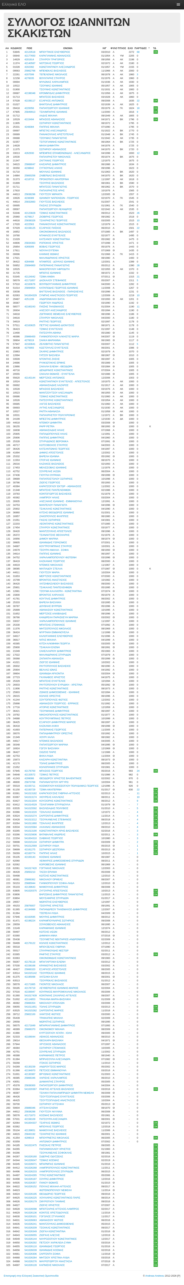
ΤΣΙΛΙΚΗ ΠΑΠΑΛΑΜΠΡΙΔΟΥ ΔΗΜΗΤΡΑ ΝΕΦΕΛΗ (66, 1092)
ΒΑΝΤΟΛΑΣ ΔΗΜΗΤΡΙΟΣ (53, 104)
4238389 (29, 198)
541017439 (30, 995)
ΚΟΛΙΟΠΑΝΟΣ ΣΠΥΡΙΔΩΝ (54, 767)
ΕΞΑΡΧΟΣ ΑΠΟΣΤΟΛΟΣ (53, 969)
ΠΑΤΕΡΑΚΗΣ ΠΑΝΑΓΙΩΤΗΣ (54, 265)
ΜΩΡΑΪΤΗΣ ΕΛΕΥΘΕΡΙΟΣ (53, 901)
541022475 (30, 1145)
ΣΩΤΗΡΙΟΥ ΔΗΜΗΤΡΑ (51, 842)
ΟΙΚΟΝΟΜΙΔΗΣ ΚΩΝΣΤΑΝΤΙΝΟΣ (57, 958)
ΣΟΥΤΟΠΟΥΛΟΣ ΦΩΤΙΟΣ (53, 699)
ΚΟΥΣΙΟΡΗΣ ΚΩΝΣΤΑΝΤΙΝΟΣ (56, 800)
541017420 (30, 868)
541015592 (30, 808)
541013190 (30, 830)
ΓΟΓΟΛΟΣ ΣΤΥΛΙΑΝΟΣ (52, 1216)
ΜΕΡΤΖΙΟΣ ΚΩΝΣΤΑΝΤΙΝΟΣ (55, 576)
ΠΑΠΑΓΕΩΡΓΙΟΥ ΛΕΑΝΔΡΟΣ (55, 209)
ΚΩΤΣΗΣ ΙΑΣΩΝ (48, 931)
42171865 (29, 984)
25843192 (29, 1134)
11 (138, 306)
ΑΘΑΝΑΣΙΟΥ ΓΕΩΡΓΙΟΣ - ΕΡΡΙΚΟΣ (59, 703)
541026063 (30, 1220)
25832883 (29, 201)
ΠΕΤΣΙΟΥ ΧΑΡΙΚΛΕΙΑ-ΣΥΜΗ (55, 1242)
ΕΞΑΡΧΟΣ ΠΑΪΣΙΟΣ (50, 228)
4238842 (29, 168)
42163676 (29, 284)
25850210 (29, 872)
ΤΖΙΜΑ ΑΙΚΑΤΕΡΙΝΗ (50, 789)
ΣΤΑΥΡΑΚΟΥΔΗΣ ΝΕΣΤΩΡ (53, 950)
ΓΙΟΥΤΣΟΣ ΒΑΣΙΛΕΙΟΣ (52, 201)
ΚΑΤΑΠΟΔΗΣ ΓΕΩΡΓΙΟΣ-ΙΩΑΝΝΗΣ (58, 287)
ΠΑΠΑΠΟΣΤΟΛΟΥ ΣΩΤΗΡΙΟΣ (56, 478)
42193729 (29, 789)
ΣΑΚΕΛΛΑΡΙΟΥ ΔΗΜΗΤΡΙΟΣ (55, 651)
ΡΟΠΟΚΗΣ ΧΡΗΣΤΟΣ (51, 242)
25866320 (29, 969)
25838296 (29, 194)
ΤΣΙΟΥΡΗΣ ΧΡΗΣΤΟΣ (51, 905)
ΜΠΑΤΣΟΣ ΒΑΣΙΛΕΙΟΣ (51, 96)
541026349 (30, 1231)
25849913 (29, 111)
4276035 (29, 78)
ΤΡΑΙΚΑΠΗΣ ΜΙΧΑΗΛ (51, 1018)
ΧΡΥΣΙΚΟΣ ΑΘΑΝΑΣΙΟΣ (52, 1044)
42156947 (29, 991)
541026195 (30, 1194)
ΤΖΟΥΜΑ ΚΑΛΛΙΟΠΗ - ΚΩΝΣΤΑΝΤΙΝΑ (60, 591)
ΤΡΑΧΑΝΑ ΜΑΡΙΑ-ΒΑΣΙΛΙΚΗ (55, 999)
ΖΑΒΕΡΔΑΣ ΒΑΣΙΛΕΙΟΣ (52, 175)
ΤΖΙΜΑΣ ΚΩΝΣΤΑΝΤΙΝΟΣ (53, 213)
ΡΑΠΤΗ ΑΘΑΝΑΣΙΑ (49, 411)
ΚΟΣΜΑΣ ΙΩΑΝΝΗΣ (50, 857)
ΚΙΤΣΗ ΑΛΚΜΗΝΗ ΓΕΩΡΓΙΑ (54, 643)
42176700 (29, 770)
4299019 (29, 1137)
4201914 (29, 59)
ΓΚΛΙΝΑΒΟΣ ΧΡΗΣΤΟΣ (52, 677)
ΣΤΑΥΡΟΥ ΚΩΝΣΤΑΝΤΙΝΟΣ (54, 527)
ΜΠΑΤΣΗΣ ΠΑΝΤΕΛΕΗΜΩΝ (54, 490)
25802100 (29, 1014)
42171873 (29, 1115)
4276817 (29, 216)
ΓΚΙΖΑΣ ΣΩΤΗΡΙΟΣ (50, 520)
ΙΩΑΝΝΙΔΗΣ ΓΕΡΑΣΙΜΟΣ (53, 542)
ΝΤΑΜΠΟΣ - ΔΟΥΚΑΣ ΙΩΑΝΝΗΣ (57, 261)
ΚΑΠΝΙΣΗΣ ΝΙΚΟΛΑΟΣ (52, 1265)
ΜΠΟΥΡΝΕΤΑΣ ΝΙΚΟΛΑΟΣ (54, 1137)
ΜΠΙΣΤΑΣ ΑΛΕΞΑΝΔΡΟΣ (53, 130)
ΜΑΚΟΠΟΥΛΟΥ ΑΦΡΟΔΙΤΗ (54, 269)
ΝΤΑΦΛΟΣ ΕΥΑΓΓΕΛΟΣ (52, 235)
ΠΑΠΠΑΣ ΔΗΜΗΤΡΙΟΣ (51, 437)
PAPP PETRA (46, 426)
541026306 (30, 1253)
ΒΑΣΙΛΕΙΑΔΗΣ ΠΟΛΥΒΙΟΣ (53, 808)
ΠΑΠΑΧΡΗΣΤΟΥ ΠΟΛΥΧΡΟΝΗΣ (57, 415)
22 (138, 100)
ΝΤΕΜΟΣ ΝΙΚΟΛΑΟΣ (51, 564)
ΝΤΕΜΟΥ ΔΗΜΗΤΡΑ (50, 422)
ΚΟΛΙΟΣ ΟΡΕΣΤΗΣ (50, 696)
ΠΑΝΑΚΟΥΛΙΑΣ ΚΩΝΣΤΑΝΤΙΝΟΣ (57, 224)
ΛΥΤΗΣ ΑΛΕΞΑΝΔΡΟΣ (51, 407)
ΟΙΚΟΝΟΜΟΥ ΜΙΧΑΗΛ (51, 1029)
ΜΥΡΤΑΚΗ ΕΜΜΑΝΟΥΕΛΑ (54, 632)
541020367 (30, 1089)
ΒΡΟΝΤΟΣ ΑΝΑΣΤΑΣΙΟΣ (53, 579)
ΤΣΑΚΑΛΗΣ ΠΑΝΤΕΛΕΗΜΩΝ (55, 587)
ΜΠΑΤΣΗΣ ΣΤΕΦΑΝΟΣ (52, 624)
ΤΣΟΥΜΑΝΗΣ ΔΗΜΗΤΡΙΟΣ (54, 711)
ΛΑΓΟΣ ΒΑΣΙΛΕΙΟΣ (50, 403)
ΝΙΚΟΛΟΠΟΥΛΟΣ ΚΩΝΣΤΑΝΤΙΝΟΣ (58, 714)
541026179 (30, 1201)
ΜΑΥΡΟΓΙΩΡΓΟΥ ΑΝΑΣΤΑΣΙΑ (55, 1261)
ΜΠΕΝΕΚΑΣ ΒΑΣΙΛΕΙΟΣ (52, 70)
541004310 (30, 838)
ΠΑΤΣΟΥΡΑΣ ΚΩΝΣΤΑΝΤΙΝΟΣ (56, 400)
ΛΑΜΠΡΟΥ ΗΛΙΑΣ (49, 497)
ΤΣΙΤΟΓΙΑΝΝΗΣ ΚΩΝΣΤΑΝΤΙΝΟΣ (57, 141)
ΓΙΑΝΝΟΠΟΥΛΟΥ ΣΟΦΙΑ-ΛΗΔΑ (56, 883)
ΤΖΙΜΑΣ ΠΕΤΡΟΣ (49, 774)
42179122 (29, 943)
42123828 (29, 213)
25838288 (29, 1111)
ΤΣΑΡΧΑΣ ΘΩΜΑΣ (49, 1122)
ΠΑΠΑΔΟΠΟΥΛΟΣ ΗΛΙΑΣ (53, 433)
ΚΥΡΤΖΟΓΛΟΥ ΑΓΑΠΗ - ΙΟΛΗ (55, 1033)
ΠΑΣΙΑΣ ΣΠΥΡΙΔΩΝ (50, 205)
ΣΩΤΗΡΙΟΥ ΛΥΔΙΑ (49, 845)
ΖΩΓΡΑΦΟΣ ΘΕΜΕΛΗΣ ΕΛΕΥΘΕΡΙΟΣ (60, 314)
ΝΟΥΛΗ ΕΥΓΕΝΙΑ (49, 250)
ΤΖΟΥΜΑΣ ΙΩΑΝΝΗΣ (51, 85)
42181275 (29, 849)
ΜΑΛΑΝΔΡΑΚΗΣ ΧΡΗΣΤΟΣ (54, 257)
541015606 (30, 834)
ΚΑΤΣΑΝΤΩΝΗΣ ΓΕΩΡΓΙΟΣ (54, 448)
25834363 (29, 242)
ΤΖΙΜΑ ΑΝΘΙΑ (47, 276)
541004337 (30, 1122)
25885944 (29, 883)
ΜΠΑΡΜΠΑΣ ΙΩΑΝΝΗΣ (52, 1164)
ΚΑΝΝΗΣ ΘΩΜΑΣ (49, 254)
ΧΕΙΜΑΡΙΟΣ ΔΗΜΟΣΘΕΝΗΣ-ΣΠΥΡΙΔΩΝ (61, 860)
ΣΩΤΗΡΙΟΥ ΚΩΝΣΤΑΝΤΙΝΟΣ (55, 123)
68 (138, 52)
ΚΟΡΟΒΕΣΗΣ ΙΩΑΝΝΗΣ (52, 864)
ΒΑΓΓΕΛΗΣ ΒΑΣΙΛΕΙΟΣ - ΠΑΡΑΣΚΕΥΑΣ (61, 291)
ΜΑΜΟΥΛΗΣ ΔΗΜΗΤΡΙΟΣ (53, 886)
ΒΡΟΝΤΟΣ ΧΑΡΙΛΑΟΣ (51, 594)
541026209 (30, 1227)
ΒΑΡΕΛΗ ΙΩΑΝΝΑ (49, 456)
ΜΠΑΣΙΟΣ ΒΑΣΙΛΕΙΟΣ (51, 389)
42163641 (29, 344)
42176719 (29, 988)
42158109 (29, 1119)
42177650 (29, 55)
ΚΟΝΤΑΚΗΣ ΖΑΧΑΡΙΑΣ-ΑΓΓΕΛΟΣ (58, 995)
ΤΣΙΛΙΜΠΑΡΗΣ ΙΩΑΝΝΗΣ (53, 111)
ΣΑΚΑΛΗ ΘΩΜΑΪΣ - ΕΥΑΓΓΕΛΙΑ (56, 374)
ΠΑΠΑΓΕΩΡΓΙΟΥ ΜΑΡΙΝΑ (53, 744)
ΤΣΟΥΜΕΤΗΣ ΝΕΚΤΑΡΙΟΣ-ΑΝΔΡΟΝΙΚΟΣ (62, 939)
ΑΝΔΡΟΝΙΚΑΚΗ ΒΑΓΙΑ (51, 299)
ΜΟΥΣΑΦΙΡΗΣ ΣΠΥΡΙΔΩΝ (53, 898)
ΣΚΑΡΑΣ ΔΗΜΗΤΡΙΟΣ (51, 351)
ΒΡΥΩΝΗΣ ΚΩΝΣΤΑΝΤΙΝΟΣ (54, 1074)
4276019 (29, 340)
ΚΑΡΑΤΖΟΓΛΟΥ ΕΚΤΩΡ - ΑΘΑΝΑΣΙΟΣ (60, 486)
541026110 (30, 1246)
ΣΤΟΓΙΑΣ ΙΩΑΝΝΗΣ (50, 460)
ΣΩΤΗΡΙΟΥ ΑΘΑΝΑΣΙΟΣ (52, 149)
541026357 (30, 1182)
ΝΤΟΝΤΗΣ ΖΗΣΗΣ (49, 359)
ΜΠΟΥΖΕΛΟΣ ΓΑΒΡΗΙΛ (52, 946)
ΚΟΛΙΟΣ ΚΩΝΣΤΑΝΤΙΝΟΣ (53, 943)
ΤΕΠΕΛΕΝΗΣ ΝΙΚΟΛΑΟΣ (53, 74)
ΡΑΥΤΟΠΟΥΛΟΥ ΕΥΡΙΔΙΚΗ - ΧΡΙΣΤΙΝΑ (60, 684)
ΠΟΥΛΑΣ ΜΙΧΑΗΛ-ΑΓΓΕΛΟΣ (55, 1186)
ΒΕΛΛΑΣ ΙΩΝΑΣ (48, 669)
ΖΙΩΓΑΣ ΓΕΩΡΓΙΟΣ (49, 482)
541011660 (30, 823)
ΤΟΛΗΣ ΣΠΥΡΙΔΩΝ (50, 1006)
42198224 (29, 920)
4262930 (29, 153)
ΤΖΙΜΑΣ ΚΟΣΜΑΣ (49, 1160)
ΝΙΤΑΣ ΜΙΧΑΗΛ (47, 639)
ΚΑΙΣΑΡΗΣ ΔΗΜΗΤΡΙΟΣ (52, 164)
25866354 (29, 1003)
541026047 (30, 1160)
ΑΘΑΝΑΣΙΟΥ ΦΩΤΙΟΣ (51, 1220)
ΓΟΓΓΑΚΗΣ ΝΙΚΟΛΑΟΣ (52, 868)
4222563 (29, 224)
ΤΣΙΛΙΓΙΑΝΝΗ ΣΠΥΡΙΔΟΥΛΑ (54, 804)
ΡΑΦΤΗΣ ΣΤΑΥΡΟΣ (50, 954)
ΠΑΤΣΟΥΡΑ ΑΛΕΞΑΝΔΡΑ (53, 1119)
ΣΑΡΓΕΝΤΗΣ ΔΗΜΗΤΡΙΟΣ (54, 815)
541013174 (30, 797)
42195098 (29, 976)
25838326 (29, 220)
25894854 (29, 287)
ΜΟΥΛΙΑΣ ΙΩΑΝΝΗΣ (50, 171)
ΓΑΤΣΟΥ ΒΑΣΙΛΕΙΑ (49, 355)
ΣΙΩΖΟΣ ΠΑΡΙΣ (47, 752)
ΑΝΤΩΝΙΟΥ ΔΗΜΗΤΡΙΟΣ (53, 1141)
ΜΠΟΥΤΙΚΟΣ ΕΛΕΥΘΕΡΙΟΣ (54, 52)
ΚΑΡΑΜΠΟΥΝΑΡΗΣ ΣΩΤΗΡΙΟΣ (56, 920)
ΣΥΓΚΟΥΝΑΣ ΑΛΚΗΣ (50, 168)
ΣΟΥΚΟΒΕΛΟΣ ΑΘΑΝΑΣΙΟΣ (54, 924)
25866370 (29, 1029)
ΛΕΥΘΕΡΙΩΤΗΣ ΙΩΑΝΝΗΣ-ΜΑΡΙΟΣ (58, 988)
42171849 (29, 1025)
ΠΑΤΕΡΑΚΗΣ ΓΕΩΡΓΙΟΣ (52, 729)
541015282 (30, 1010)
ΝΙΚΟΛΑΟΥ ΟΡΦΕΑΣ (51, 879)
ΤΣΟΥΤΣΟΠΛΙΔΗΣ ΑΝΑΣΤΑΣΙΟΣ (57, 1100)
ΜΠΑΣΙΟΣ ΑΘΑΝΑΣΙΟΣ (52, 119)
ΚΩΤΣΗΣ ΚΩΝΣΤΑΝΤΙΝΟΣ (53, 875)
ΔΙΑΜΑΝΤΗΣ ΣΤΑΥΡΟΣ (52, 1081)
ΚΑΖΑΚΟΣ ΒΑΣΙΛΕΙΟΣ (51, 463)
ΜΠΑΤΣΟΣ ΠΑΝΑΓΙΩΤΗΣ (53, 186)
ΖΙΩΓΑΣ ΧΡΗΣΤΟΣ (49, 1205)
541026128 (30, 1265)
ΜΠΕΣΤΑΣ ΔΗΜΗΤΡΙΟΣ (52, 418)
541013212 (30, 819)
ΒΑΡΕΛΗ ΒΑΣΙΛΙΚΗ (50, 602)
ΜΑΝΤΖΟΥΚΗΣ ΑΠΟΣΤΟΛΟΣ (55, 531)
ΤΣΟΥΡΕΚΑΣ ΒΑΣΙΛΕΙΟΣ (53, 980)
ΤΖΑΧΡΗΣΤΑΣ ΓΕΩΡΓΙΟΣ (53, 220)
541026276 (30, 1261)
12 (138, 153)
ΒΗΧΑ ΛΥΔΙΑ (46, 755)
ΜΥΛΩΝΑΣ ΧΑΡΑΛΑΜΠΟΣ (54, 81)
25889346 (29, 1107)
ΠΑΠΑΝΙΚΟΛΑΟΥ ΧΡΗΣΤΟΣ (55, 1149)
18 (138, 108)
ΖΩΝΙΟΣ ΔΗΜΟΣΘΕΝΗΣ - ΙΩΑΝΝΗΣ (59, 692)
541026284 (30, 1257)
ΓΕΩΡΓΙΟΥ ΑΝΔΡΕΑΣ (51, 302)
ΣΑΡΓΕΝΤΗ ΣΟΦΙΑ (49, 1253)
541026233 (30, 1171)
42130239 (29, 1066)
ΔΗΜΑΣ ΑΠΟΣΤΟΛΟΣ (51, 452)
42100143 (29, 857)
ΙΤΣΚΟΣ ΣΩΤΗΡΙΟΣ (50, 1062)
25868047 (29, 164)
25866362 (29, 879)
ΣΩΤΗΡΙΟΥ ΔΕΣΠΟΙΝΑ (52, 849)
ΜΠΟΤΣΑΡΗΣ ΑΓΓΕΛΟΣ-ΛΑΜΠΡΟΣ (59, 1208)
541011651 (30, 1006)
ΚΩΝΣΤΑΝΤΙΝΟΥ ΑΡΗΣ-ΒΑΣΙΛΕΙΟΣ (59, 830)
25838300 (29, 1085)
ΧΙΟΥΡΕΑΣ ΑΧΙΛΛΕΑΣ (51, 797)
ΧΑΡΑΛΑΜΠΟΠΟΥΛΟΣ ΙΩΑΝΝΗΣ (57, 621)
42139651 (29, 1130)
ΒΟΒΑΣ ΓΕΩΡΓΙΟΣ (49, 246)
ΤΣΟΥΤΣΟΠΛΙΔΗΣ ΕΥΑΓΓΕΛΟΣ (56, 1096)
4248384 (29, 126)
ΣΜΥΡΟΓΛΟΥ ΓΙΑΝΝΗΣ (52, 1201)
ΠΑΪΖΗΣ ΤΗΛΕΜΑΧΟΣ (51, 306)
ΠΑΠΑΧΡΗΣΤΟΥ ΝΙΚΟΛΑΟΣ (55, 156)
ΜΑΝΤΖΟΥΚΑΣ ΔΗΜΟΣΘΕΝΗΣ (56, 1223)
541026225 (30, 1197)
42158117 (29, 100)
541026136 (30, 1212)
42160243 (29, 306)
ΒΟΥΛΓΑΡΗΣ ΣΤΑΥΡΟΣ (52, 78)
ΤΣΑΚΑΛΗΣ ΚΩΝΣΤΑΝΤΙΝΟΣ (55, 508)
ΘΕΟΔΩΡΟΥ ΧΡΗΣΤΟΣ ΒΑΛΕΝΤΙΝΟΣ (60, 778)
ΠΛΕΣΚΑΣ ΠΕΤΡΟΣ (50, 1145)
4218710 (29, 179)
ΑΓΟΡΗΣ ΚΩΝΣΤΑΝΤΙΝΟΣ (54, 707)
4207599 (29, 74)
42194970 (29, 1070)
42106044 (29, 1036)
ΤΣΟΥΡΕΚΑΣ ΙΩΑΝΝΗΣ (52, 973)
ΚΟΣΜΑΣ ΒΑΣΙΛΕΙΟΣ (51, 1115)
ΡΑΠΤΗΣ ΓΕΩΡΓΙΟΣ (50, 321)
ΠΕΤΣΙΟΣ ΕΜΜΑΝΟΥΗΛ (52, 1070)
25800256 (29, 175)
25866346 (29, 1077)
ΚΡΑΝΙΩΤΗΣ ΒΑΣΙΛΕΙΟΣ (53, 965)
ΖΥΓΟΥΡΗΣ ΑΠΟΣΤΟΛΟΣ (53, 890)
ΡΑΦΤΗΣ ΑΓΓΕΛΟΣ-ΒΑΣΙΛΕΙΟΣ (56, 1089)
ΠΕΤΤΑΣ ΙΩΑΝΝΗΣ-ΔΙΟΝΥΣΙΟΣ (56, 325)
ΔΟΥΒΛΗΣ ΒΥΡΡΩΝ (50, 606)
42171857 (29, 280)
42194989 (29, 909)
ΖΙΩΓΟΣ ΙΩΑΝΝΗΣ (49, 662)
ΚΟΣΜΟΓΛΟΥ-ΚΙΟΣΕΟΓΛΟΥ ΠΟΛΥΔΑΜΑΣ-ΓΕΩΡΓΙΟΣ (69, 785)
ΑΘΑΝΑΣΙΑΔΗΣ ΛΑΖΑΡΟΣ (53, 385)
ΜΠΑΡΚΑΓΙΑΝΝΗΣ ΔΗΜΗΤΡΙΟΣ (57, 1025)
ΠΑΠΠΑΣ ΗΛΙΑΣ (48, 853)
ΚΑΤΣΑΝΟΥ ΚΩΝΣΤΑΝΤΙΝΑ (54, 239)
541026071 (30, 1164)
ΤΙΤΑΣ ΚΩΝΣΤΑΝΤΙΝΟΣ (52, 1175)
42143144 (29, 377)
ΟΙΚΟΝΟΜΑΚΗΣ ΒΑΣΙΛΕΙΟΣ (55, 231)
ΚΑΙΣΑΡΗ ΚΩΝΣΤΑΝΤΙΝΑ (53, 759)
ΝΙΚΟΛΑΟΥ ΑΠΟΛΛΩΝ (51, 1003)
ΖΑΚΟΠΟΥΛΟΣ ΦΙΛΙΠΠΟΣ (53, 516)
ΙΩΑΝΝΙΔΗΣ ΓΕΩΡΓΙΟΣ (52, 1246)
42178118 (29, 961)
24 (138, 770)
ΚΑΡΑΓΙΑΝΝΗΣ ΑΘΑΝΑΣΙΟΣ (55, 55)
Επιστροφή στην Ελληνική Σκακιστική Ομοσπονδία (31, 1275)
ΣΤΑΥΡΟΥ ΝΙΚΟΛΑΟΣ (51, 317)
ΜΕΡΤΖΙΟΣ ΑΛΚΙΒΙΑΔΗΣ (53, 613)
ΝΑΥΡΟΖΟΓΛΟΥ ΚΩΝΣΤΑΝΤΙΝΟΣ (58, 1238)
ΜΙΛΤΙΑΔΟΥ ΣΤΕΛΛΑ (50, 568)
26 (138, 213)
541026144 (30, 1238)
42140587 (29, 63)
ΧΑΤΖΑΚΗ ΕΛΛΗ (48, 976)
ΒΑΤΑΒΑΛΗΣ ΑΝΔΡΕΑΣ (52, 834)
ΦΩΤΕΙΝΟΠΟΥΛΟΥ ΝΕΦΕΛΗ (55, 1190)
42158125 (29, 228)
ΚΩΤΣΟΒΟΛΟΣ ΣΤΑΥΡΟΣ (53, 445)
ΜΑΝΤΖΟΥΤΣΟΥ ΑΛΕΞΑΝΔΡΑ (56, 392)
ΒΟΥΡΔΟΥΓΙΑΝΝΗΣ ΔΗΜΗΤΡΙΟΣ (57, 284)
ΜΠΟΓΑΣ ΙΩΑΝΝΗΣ (50, 272)
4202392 (29, 67)
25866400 (29, 336)
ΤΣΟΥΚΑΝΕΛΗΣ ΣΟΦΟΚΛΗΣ (55, 1152)
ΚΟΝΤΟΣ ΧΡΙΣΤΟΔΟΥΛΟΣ (54, 1212)
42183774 (29, 853)
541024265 (30, 1175)
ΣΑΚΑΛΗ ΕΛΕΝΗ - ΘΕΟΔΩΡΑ (55, 366)
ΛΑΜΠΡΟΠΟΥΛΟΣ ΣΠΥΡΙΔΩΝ (56, 1171)
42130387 (29, 1074)
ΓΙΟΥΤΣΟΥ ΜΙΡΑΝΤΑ (50, 194)
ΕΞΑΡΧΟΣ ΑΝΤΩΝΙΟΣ (51, 100)
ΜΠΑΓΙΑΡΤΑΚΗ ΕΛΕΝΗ (52, 961)
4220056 (29, 108)
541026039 (30, 1250)
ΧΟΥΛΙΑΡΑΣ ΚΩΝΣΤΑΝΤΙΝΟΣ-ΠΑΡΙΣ (59, 1197)
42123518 (29, 52)
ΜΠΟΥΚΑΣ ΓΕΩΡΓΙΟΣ (51, 1126)
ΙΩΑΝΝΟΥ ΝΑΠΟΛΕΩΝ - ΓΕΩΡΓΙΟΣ (59, 198)
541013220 (30, 812)
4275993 (29, 347)
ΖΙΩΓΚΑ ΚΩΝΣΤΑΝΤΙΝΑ (52, 1231)
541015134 (30, 842)
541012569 (30, 845)
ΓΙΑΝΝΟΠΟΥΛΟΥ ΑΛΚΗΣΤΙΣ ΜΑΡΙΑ (59, 336)
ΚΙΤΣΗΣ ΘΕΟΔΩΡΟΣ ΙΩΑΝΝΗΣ (56, 512)
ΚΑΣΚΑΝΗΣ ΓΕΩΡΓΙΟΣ (52, 561)
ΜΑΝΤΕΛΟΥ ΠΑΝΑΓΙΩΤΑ (53, 505)
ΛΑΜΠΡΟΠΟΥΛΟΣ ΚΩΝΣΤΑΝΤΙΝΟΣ (59, 1167)
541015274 (30, 815)
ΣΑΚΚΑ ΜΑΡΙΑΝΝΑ (50, 340)
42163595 (29, 916)
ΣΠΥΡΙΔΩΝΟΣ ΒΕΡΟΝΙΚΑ (53, 441)
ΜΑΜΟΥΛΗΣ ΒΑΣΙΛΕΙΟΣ (53, 1130)
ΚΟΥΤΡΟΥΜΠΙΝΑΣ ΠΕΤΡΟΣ (55, 718)
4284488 (29, 261)
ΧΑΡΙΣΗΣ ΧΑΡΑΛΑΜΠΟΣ (53, 1077)
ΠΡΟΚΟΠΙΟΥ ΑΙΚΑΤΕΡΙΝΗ (54, 179)
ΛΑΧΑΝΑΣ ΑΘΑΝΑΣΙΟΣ (52, 827)
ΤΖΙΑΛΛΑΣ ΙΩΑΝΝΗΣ (51, 812)
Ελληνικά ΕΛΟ (14, 4)
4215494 (29, 119)
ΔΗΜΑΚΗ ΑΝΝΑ (48, 935)
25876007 (29, 905)
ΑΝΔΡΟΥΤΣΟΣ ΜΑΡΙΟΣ (52, 1066)
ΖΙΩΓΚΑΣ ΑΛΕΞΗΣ (49, 1235)
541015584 (30, 827)
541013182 (30, 793)
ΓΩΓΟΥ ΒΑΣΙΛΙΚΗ (49, 748)
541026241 (30, 1223)
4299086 (29, 778)
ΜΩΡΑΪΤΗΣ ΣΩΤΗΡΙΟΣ (52, 1021)
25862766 (29, 70)
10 (138, 220)
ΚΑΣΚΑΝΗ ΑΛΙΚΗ (49, 725)
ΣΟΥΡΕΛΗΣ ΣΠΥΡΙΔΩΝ (52, 1051)
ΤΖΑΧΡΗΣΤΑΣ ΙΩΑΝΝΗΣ (53, 1134)
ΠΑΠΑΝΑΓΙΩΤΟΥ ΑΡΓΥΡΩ (53, 782)
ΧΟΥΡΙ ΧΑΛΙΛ (47, 737)
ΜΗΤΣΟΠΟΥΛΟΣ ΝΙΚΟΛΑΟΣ (55, 628)
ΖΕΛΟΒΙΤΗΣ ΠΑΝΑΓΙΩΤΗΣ (54, 344)
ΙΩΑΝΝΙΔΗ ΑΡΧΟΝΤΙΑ (51, 673)
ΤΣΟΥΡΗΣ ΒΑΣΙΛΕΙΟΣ (51, 183)
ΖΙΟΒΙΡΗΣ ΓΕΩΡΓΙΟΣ (51, 216)
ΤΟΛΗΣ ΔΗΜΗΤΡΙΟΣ (50, 763)
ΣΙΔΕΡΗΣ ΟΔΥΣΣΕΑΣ (51, 1156)
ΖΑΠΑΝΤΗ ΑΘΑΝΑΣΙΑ (51, 658)
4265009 (29, 246)
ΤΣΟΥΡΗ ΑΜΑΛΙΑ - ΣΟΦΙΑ (54, 550)
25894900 (29, 265)
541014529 (30, 804)
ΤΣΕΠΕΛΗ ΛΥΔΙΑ (48, 913)
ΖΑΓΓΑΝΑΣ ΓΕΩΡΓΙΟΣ (51, 160)
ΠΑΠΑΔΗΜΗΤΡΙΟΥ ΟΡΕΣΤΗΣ (56, 733)
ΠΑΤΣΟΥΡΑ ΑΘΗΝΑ (50, 332)
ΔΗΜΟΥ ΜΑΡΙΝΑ (48, 538)
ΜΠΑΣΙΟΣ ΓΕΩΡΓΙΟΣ (51, 770)
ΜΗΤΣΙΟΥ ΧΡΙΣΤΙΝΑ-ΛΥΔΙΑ (54, 1257)
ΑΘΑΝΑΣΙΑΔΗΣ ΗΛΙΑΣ (51, 430)
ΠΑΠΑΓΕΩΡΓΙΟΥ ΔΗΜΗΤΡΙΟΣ (56, 1085)
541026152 (30, 1186)
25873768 (29, 782)
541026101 (30, 1216)
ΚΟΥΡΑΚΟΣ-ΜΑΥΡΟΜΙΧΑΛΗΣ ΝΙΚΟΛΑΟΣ (62, 991)
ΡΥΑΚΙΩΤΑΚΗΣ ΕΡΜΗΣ (52, 362)
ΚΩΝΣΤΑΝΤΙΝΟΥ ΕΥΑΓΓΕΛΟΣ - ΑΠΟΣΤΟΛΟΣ (64, 381)
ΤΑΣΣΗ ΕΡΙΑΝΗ (48, 872)
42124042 (29, 276)
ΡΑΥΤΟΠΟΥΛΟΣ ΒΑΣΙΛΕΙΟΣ (55, 666)
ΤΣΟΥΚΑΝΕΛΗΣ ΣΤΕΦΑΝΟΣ (55, 819)
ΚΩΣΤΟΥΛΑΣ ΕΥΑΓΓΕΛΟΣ (53, 347)
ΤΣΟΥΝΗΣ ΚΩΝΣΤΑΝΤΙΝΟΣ (54, 89)
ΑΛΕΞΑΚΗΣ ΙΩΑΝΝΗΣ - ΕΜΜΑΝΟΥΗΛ (60, 501)
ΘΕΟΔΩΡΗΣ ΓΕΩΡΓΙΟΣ (52, 1194)
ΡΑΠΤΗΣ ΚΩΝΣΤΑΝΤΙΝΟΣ (53, 688)
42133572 (29, 774)
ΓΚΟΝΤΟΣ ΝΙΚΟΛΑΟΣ (51, 984)
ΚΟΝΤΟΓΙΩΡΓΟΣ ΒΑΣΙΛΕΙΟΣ (55, 493)
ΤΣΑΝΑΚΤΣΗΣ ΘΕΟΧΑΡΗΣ (54, 535)
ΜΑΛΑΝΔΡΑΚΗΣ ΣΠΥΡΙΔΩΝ (55, 654)
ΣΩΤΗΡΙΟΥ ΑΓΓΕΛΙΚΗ (51, 1104)
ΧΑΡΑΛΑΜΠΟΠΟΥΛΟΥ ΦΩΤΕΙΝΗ (57, 557)
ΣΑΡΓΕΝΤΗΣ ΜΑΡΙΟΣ (51, 1010)
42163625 (29, 325)
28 (138, 265)
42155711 (29, 785)
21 (138, 276)
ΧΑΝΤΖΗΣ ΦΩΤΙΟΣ (50, 1014)
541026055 (30, 1235)
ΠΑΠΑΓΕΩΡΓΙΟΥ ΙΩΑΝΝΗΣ (54, 108)
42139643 (29, 886)
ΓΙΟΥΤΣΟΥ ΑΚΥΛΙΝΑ (50, 1111)
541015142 (30, 973)
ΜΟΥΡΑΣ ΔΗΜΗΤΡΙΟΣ (51, 916)
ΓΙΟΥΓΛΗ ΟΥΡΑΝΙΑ (50, 475)
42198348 (29, 93)
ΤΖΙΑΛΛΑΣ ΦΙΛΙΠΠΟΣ (51, 823)
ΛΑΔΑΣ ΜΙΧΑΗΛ (48, 115)
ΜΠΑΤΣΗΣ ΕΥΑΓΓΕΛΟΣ (52, 681)
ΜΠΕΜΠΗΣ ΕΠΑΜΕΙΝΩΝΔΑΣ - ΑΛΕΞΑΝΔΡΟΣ (65, 153)
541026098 (30, 1208)
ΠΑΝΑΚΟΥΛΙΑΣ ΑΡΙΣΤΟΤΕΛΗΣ (56, 134)
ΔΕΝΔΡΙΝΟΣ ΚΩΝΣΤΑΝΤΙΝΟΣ (56, 370)
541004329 (30, 295)
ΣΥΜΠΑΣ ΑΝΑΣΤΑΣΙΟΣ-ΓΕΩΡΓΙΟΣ (58, 295)
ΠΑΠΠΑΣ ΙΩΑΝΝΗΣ (50, 553)
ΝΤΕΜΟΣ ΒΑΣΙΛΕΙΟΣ (51, 740)
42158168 (29, 965)
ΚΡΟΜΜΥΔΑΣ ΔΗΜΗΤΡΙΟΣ (54, 93)
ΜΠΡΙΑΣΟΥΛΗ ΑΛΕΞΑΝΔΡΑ (54, 1059)
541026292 (30, 1242)
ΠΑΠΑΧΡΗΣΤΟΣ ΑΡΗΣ (51, 190)
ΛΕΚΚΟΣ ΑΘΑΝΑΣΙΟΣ (51, 1036)
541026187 (30, 1179)
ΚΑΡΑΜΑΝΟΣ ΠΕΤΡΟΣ (52, 1055)
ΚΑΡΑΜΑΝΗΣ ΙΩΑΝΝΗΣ (52, 928)
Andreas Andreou (154, 1275)
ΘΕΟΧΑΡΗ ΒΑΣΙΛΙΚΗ (51, 1040)
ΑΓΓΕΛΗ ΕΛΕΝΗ (48, 1107)
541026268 (30, 1167)
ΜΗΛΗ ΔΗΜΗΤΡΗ (49, 145)
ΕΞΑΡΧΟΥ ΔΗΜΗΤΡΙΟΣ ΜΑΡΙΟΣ (57, 722)
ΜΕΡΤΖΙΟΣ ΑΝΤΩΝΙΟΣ (52, 377)
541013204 (30, 800)
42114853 (29, 999)
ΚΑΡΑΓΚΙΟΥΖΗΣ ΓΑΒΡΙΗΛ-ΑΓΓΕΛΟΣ (59, 793)
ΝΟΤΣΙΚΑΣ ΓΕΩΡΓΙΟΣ (51, 63)
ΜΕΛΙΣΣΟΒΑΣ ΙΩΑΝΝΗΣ (53, 467)
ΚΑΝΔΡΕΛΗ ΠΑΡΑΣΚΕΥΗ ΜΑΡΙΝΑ (58, 617)
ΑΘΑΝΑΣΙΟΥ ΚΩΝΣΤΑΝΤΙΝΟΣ (56, 609)
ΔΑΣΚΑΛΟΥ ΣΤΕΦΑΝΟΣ (52, 280)
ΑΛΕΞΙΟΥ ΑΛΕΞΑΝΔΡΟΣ (53, 310)
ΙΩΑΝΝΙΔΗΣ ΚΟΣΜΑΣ (51, 1250)
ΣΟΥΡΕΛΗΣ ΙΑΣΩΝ (50, 471)
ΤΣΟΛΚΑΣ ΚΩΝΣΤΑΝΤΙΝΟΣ (54, 1227)
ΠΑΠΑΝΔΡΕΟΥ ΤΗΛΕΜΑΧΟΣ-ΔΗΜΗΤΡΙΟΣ (63, 909)
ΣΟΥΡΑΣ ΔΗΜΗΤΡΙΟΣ (51, 1179)
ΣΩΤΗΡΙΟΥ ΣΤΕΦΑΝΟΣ (52, 1047)
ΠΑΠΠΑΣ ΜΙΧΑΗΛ (49, 126)
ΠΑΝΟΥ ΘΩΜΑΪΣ (48, 1182)
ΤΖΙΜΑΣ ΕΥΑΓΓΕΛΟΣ (51, 329)
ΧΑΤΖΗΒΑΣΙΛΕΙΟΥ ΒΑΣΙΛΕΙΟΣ (56, 583)
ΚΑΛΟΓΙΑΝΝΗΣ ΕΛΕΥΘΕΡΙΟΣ (56, 636)
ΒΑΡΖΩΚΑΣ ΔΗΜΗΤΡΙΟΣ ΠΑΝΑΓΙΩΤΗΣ (61, 894)
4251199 (29, 299)
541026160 (30, 1156)
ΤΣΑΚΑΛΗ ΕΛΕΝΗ (49, 647)
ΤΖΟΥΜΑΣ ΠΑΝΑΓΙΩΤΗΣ (53, 138)
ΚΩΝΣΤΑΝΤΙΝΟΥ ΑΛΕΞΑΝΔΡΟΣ (57, 67)
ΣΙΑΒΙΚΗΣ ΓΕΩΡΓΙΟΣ (51, 838)
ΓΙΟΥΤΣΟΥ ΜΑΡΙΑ (49, 572)
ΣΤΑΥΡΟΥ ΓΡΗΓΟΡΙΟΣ (52, 59)
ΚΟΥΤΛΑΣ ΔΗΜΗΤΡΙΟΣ (52, 598)
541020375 (30, 890)
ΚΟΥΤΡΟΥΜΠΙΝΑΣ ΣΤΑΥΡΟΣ (55, 546)
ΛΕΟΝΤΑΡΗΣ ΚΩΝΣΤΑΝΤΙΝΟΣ (56, 523)
